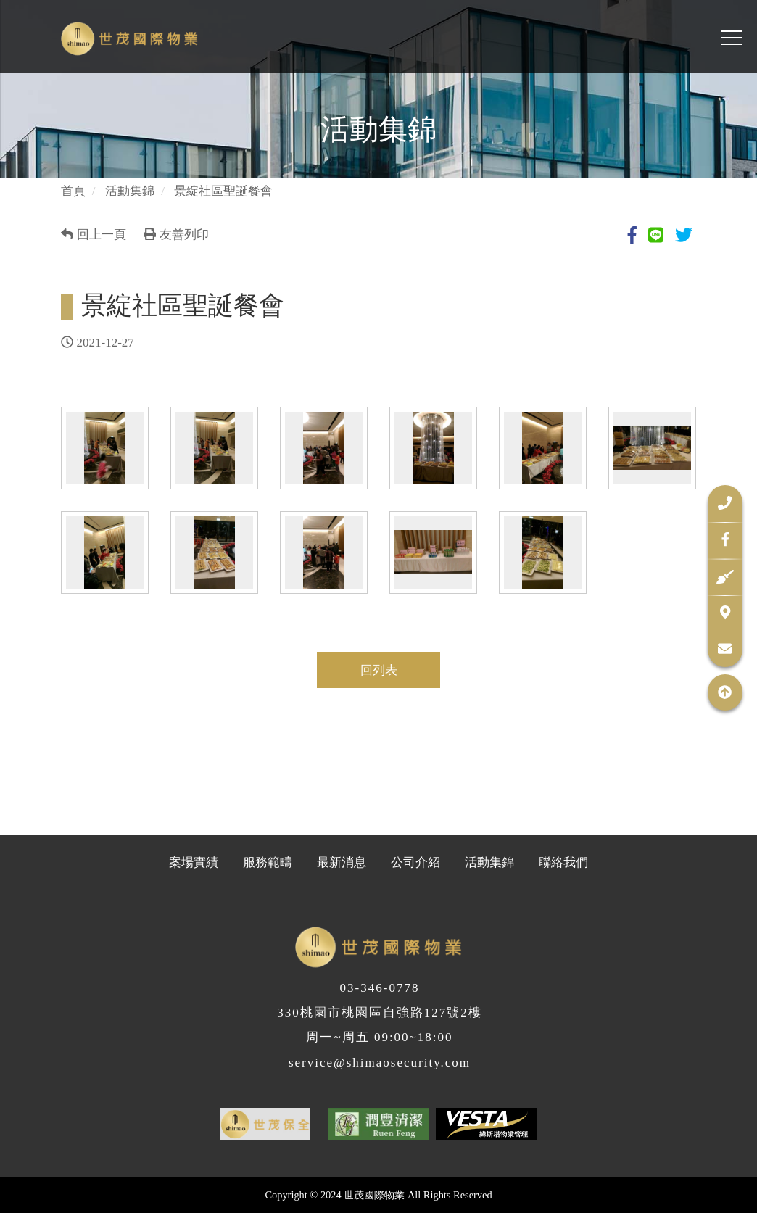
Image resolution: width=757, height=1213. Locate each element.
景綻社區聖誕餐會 (223, 191)
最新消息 (341, 862)
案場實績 (193, 862)
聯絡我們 (563, 862)
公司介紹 (415, 862)
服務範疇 (267, 862)
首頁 (73, 191)
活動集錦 (129, 191)
